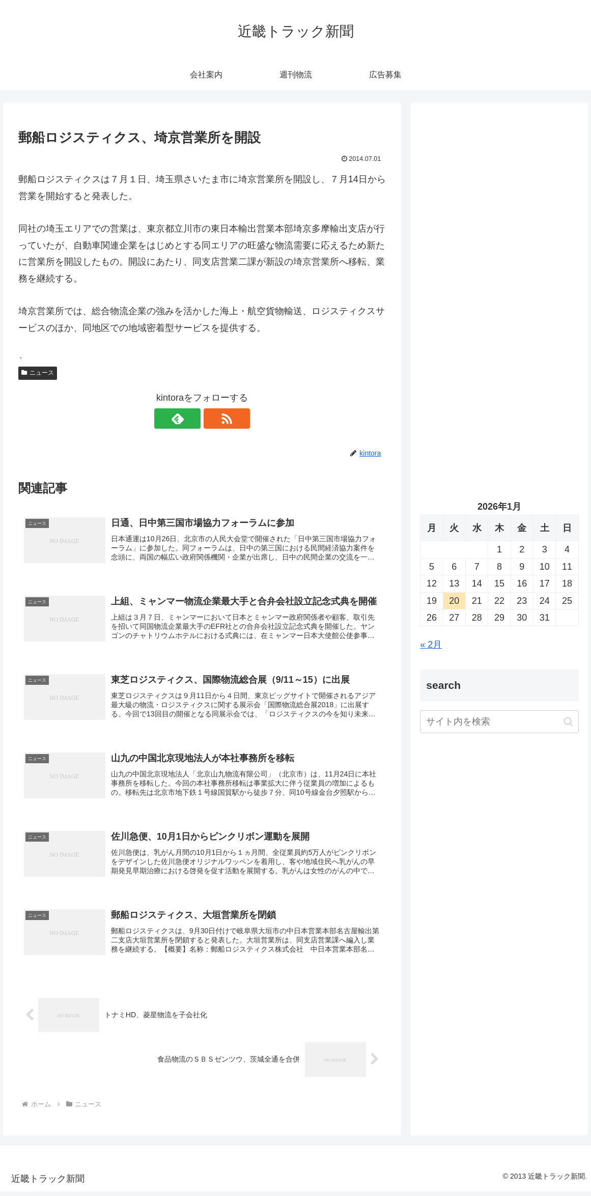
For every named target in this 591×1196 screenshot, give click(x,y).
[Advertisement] (499, 208)
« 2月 (431, 644)
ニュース (37, 372)
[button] (568, 722)
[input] (499, 721)
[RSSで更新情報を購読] (214, 418)
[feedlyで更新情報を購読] (190, 418)
